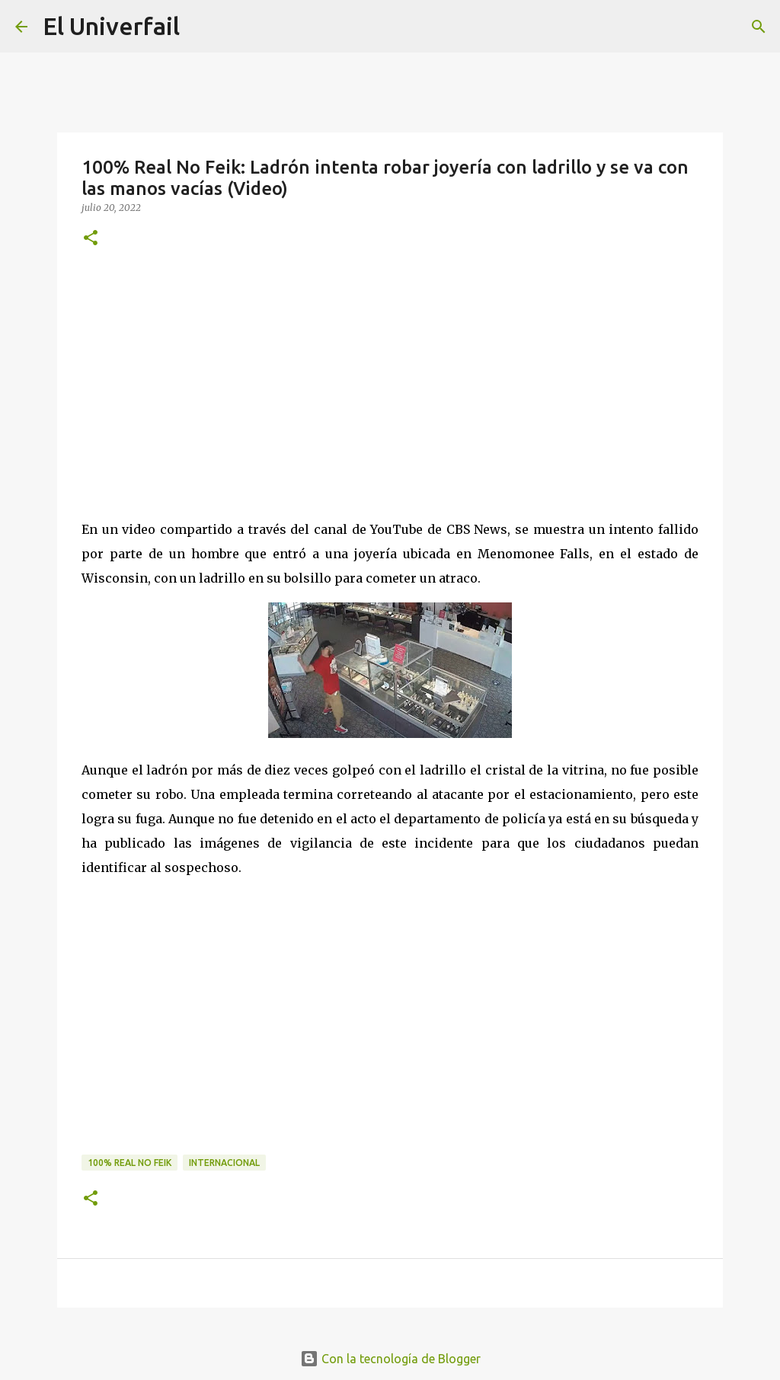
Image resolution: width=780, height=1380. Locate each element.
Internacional (224, 1163)
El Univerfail (111, 26)
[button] (91, 238)
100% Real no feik (129, 1163)
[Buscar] (759, 26)
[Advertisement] (390, 380)
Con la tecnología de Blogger (390, 1359)
